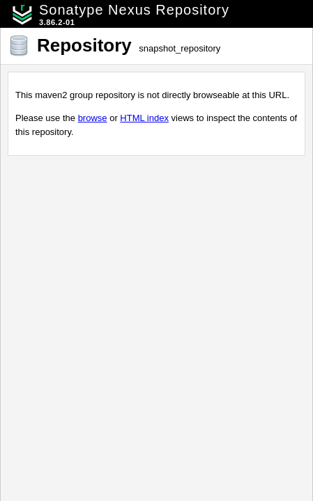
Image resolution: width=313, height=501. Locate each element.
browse (92, 118)
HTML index (144, 118)
